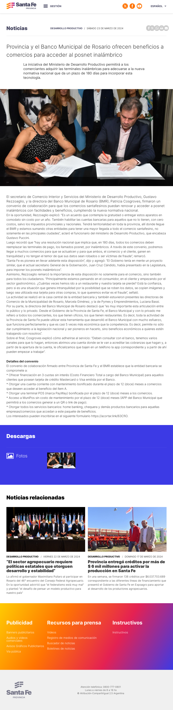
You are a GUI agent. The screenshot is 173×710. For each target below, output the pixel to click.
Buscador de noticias (61, 642)
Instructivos (120, 632)
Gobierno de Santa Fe (21, 6)
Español (157, 6)
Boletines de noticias (61, 648)
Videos (51, 632)
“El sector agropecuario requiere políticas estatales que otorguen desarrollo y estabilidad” (39, 565)
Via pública (13, 651)
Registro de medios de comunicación (72, 637)
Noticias (17, 28)
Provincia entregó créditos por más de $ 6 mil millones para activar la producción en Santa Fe (126, 565)
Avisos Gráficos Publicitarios (25, 645)
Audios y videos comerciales (17, 639)
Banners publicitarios (20, 632)
